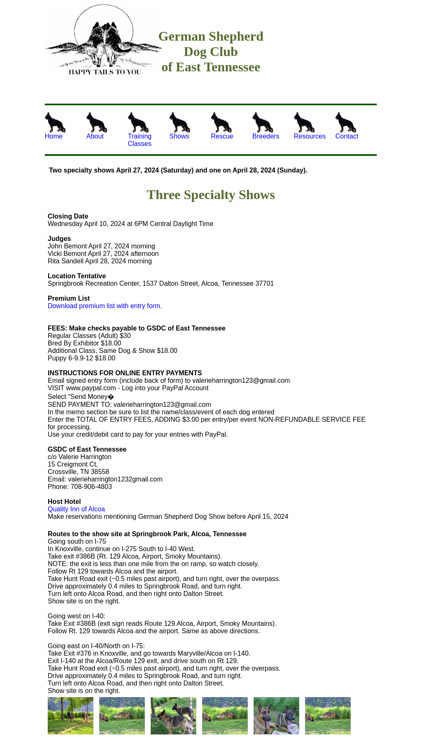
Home (55, 126)
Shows (179, 126)
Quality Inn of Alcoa (76, 509)
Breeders (265, 126)
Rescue (222, 126)
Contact (346, 126)
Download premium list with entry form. (105, 305)
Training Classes (139, 129)
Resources (309, 126)
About (96, 126)
